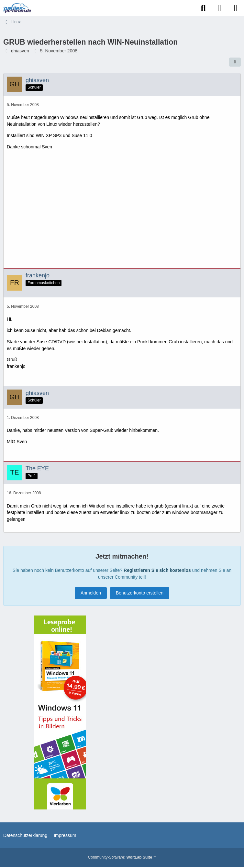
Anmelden (91, 592)
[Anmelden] (219, 8)
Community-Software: (122, 857)
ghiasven (20, 50)
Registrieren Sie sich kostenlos (157, 570)
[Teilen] (235, 62)
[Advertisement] (122, 211)
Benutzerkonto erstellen (139, 592)
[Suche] (203, 8)
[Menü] (235, 8)
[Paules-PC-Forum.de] (17, 8)
